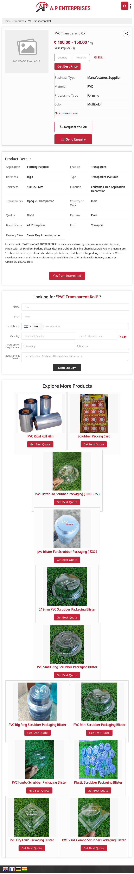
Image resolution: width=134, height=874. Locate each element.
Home (7, 21)
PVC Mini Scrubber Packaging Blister (99, 725)
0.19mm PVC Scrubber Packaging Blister (67, 609)
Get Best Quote (40, 444)
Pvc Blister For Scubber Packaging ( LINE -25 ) (67, 494)
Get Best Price (67, 66)
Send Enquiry (73, 139)
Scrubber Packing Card (94, 436)
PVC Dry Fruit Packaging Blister (32, 840)
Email (17, 316)
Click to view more (66, 113)
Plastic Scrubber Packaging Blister (98, 783)
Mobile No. (14, 326)
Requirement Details (12, 357)
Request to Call (73, 127)
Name (16, 307)
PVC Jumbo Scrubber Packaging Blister (39, 783)
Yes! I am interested (67, 276)
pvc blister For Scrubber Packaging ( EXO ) (67, 552)
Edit (98, 57)
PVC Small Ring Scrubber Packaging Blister (67, 667)
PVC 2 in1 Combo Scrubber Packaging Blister (94, 840)
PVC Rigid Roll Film (40, 436)
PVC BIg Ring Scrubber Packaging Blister (37, 725)
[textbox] (81, 57)
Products (19, 21)
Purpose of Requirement (12, 346)
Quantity (15, 336)
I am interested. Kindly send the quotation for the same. (75, 357)
